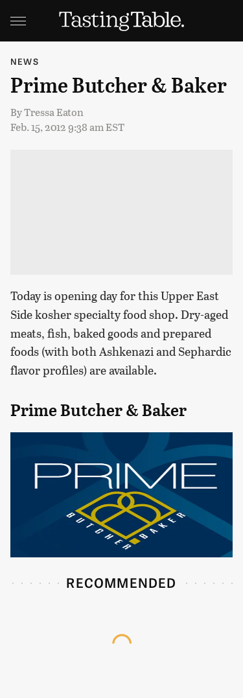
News (24, 61)
